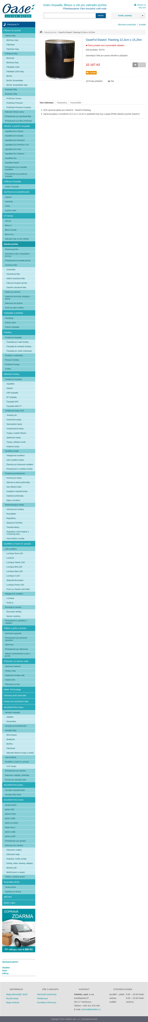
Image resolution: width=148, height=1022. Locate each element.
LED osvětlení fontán (15, 460)
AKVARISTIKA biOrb (13, 800)
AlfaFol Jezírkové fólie (16, 278)
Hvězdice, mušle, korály (16, 859)
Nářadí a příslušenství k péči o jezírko (17, 655)
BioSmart (10, 58)
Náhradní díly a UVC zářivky (17, 239)
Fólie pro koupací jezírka (17, 283)
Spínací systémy (13, 616)
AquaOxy (9, 201)
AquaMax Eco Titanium (14, 154)
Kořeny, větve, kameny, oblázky (20, 863)
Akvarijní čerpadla (12, 712)
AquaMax (10, 384)
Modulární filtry (11, 94)
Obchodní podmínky (127, 24)
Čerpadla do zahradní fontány (19, 346)
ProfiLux (10, 603)
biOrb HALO (10, 827)
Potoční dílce (10, 322)
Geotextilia (11, 269)
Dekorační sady (13, 854)
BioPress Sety (12, 40)
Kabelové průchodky (15, 496)
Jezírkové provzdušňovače (16, 192)
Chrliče (8, 369)
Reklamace (42, 998)
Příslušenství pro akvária (15, 771)
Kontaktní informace (46, 1002)
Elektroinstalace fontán (14, 505)
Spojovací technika (14, 523)
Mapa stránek (12, 1002)
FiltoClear (11, 45)
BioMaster (11, 739)
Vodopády (9, 318)
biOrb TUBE (10, 818)
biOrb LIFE (9, 809)
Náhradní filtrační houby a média (20, 753)
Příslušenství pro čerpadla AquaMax (16, 168)
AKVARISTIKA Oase (13, 707)
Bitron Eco (9, 234)
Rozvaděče (11, 514)
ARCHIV (8, 897)
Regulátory (11, 518)
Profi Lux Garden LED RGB (18, 589)
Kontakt (142, 24)
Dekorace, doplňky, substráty (17, 775)
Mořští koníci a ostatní (16, 872)
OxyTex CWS (10, 210)
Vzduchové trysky (14, 420)
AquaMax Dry (10, 158)
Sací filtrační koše (14, 487)
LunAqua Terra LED (15, 553)
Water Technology (12, 689)
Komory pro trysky (14, 478)
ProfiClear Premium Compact (19, 107)
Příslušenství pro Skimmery (16, 649)
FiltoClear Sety (13, 49)
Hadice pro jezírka (12, 292)
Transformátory (13, 527)
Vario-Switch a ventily (15, 538)
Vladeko (6, 967)
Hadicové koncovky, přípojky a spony (17, 297)
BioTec (9, 76)
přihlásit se (141, 5)
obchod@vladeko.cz (91, 1009)
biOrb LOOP (10, 836)
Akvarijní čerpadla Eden (15, 790)
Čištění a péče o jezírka (15, 628)
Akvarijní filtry (10, 730)
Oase (4, 970)
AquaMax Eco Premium (15, 140)
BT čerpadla (12, 397)
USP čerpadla (12, 393)
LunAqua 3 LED (13, 576)
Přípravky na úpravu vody (16, 661)
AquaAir (8, 197)
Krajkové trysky (13, 446)
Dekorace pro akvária (14, 845)
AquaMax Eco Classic (14, 131)
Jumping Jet (12, 415)
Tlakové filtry (10, 36)
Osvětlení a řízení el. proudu (17, 543)
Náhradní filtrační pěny (14, 112)
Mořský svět (11, 868)
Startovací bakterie (13, 666)
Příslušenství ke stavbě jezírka (17, 260)
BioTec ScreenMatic (15, 80)
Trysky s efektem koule (16, 442)
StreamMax (11, 721)
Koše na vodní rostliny (14, 308)
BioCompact (12, 735)
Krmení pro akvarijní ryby (15, 780)
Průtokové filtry (11, 53)
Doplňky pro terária (13, 892)
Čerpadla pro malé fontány (18, 342)
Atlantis (10, 388)
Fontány (7, 332)
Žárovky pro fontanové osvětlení (20, 464)
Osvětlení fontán (12, 451)
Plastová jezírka (11, 249)
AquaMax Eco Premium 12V (17, 145)
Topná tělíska (10, 757)
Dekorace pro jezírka (13, 303)
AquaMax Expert (12, 163)
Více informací (47, 103)
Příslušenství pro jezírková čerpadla (16, 175)
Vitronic (8, 221)
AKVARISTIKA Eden (13, 785)
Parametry (62, 103)
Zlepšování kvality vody (14, 675)
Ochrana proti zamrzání (15, 695)
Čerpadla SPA (12, 402)
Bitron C (8, 225)
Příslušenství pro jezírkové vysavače (16, 639)
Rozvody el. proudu (13, 607)
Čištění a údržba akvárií (15, 877)
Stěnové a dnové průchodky (18, 482)
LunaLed (10, 558)
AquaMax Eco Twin (13, 149)
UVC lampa (11, 766)
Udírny (5, 973)
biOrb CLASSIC (11, 823)
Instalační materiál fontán (17, 491)
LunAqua (10, 598)
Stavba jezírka (50, 32)
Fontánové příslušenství (15, 473)
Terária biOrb (10, 887)
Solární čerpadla (12, 187)
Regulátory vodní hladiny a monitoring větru (18, 533)
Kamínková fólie (13, 274)
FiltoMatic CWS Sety (15, 71)
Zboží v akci (9, 903)
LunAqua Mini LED (14, 567)
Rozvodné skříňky (14, 612)
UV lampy (8, 215)
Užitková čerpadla (12, 181)
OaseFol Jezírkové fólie (16, 287)
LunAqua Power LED (15, 585)
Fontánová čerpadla (13, 337)
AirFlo (7, 206)
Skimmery (9, 645)
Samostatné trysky (14, 424)
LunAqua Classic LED (16, 562)
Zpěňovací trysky (14, 437)
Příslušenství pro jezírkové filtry (18, 116)
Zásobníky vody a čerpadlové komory (17, 255)
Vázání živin (10, 680)
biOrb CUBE (10, 832)
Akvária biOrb (10, 805)
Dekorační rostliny (14, 850)
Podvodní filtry (11, 89)
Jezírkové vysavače (13, 633)
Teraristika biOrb (11, 882)
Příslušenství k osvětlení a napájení (16, 622)
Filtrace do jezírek (12, 30)
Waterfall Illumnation (15, 580)
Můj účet (142, 8)
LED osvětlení (11, 549)
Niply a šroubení (13, 500)
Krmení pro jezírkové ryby (16, 701)
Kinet (95, 1019)
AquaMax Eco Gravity (14, 136)
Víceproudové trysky (15, 428)
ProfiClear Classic (14, 98)
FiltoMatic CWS (13, 67)
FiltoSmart (11, 748)
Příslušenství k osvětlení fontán (20, 469)
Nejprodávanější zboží (16, 994)
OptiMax (10, 717)
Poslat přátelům (94, 81)
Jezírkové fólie (11, 265)
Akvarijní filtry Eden (13, 795)
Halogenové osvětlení (16, 455)
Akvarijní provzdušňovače (15, 726)
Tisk (111, 81)
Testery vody (10, 671)
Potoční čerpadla (12, 327)
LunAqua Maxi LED (15, 571)
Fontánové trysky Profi (14, 411)
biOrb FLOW (10, 814)
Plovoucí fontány (12, 360)
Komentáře (76, 103)
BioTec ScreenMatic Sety (17, 85)
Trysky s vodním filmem (16, 433)
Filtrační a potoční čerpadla (17, 126)
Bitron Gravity (10, 230)
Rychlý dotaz (12, 998)
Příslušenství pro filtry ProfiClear (18, 121)
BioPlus (10, 744)
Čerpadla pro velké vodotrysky (19, 351)
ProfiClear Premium (15, 103)
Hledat (101, 15)
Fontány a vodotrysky (14, 355)
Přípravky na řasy (12, 684)
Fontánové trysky (12, 364)
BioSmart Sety (12, 62)
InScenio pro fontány (15, 509)
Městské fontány (11, 374)
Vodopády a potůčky (13, 313)
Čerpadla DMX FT (14, 406)
